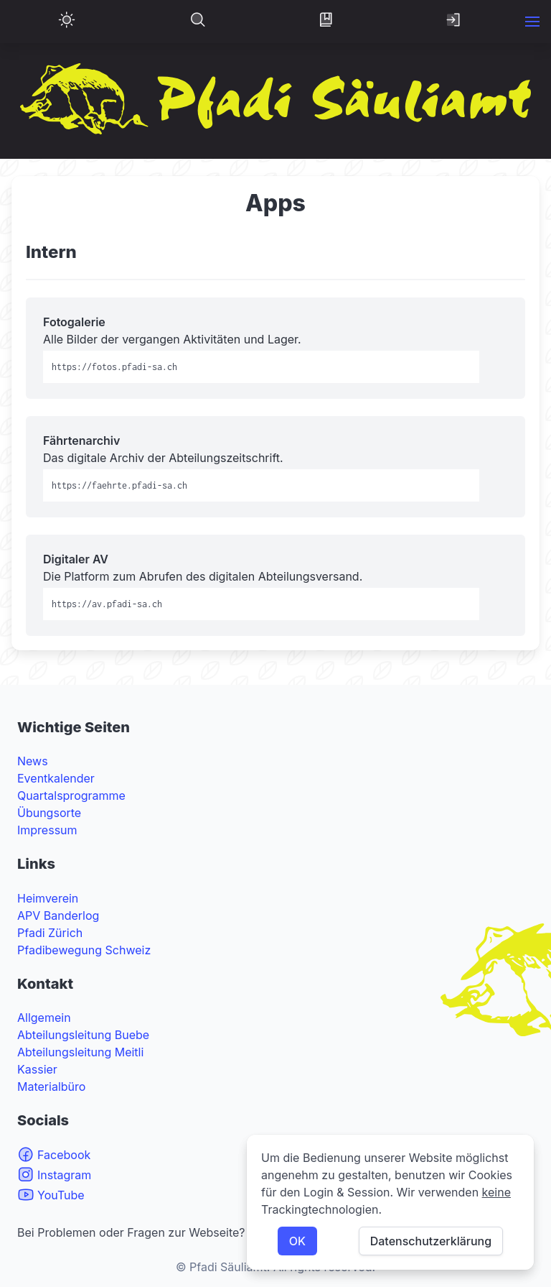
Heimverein (47, 898)
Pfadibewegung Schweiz (84, 950)
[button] (532, 21)
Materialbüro (51, 1086)
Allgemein (44, 1017)
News (32, 761)
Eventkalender (56, 778)
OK (297, 1241)
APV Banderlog (58, 915)
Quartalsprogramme (71, 795)
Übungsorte (49, 813)
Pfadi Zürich (50, 933)
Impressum (47, 830)
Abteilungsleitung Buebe (83, 1035)
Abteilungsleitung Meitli (80, 1052)
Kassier (37, 1069)
